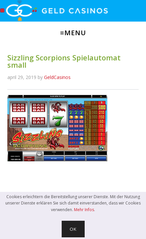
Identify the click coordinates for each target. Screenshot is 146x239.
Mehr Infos (84, 209)
